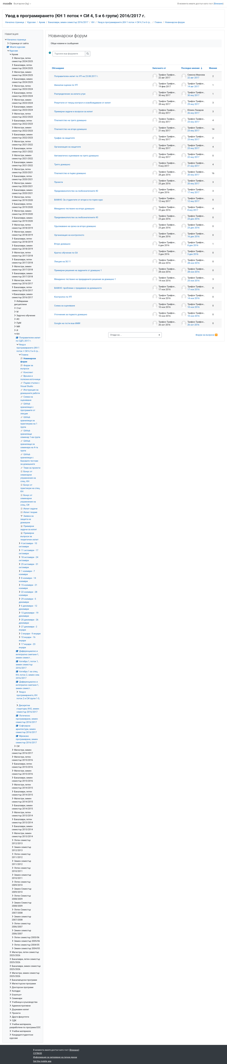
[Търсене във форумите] (69, 53)
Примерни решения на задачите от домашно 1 (78, 270)
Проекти (58, 182)
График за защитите (64, 138)
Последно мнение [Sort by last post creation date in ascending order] (190, 68)
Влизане (218, 3)
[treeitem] (23, 539)
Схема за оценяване (64, 305)
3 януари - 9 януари (31, 633)
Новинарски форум (175, 22)
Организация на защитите (67, 147)
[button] (50, 53)
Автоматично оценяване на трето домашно (76, 155)
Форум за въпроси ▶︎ (207, 335)
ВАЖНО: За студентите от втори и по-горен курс (78, 199)
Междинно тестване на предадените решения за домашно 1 (85, 279)
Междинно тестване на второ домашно (74, 208)
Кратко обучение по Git (66, 252)
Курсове (31, 22)
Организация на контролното (69, 235)
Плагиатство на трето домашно (70, 120)
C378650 (37, 1053)
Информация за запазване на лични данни (55, 1057)
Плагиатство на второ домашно (70, 129)
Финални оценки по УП (66, 85)
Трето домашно (62, 164)
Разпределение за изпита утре (70, 94)
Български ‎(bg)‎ (21, 3)
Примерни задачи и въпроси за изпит (73, 111)
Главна (158, 22)
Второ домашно (62, 244)
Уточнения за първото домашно (70, 314)
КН (92, 22)
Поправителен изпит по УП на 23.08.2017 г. (76, 76)
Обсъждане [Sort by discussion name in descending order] (58, 68)
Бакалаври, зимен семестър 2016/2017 (68, 22)
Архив (42, 22)
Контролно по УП (63, 297)
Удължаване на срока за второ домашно (75, 226)
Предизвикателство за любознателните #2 (76, 191)
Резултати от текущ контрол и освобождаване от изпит (82, 102)
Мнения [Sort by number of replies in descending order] (213, 68)
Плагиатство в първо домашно (70, 173)
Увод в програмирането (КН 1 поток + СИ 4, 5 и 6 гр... (124, 22)
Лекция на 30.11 (62, 261)
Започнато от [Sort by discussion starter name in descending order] (159, 68)
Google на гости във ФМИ (67, 323)
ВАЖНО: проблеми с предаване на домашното (78, 288)
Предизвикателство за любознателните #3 (76, 217)
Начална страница (14, 22)
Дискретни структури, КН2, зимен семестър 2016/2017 (28, 708)
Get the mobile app (42, 1061)
